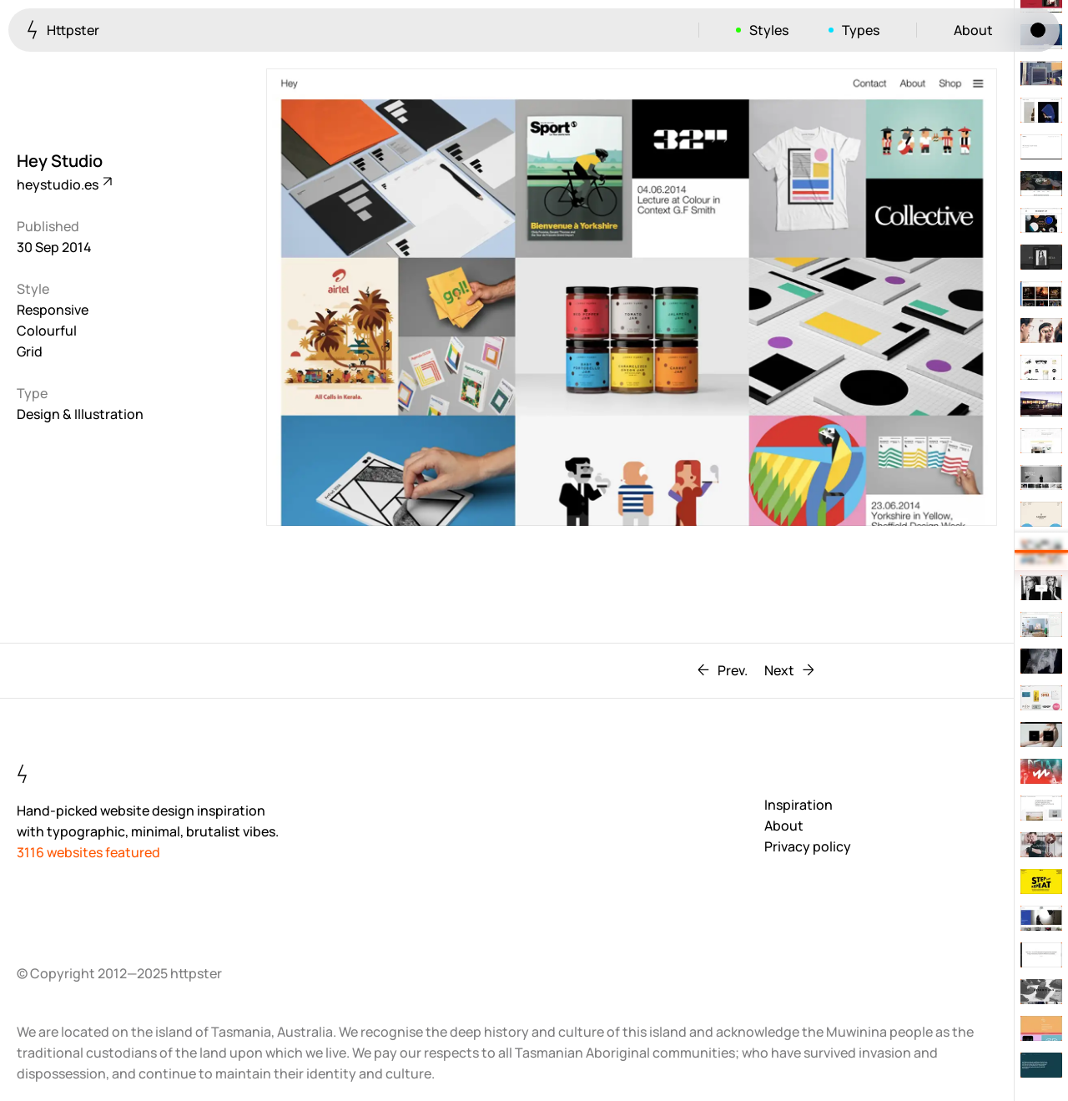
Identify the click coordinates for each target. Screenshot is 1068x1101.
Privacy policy (807, 846)
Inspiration (798, 804)
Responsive (52, 310)
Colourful (47, 330)
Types (860, 30)
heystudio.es (63, 184)
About (973, 30)
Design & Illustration (80, 414)
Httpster (63, 29)
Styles (768, 30)
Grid (30, 351)
